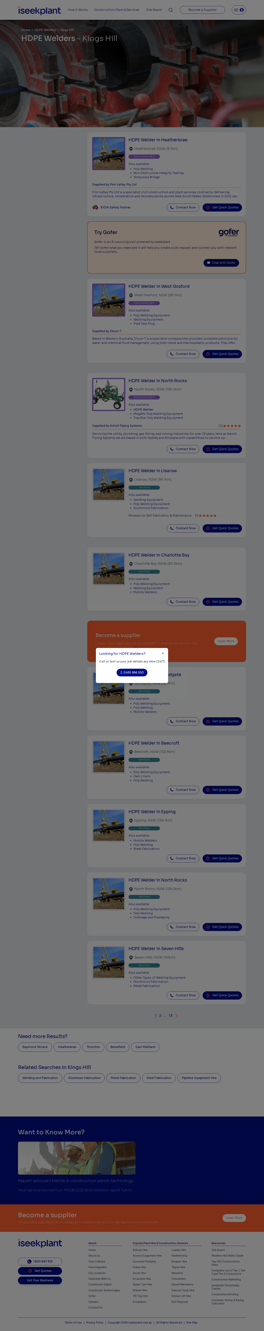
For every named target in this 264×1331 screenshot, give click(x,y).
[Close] (163, 653)
